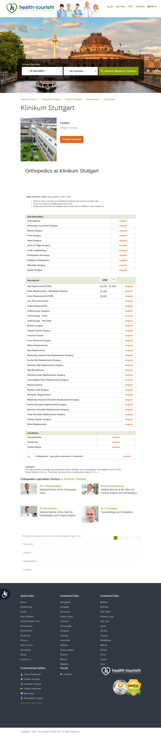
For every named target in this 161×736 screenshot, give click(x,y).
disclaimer (43, 472)
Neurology (29, 694)
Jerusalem (65, 640)
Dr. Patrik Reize (48, 509)
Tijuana (104, 636)
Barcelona (65, 612)
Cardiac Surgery (32, 679)
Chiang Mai (66, 626)
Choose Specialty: (31, 64)
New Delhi (105, 612)
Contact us (26, 660)
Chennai (64, 621)
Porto (103, 655)
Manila (63, 660)
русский (120, 6)
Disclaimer (26, 650)
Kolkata (64, 645)
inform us (94, 472)
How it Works (27, 617)
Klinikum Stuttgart (73, 99)
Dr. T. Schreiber (109, 509)
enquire (123, 221)
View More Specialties (31, 703)
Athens (103, 650)
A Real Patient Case (30, 621)
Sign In (152, 6)
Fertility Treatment (32, 689)
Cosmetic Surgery (32, 684)
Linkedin (66, 674)
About (24, 655)
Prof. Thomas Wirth (50, 486)
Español (140, 6)
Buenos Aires (66, 617)
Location (27, 569)
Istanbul (64, 636)
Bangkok (64, 607)
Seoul (103, 626)
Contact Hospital (71, 139)
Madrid (64, 655)
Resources (26, 636)
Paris (102, 664)
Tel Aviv (104, 631)
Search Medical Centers (121, 71)
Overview (28, 544)
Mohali (103, 645)
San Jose (104, 621)
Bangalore (65, 602)
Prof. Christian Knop (112, 486)
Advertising (26, 607)
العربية (110, 6)
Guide (24, 612)
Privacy (24, 640)
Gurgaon (64, 631)
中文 (130, 6)
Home (23, 602)
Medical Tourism (29, 99)
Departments (93, 99)
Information (26, 631)
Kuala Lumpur (67, 650)
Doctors (27, 552)
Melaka (103, 602)
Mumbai (104, 607)
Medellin (64, 664)
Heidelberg (105, 640)
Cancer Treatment (32, 674)
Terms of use (27, 645)
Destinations (27, 626)
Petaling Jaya (107, 617)
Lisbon (103, 660)
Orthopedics (109, 99)
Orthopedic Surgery (51, 99)
